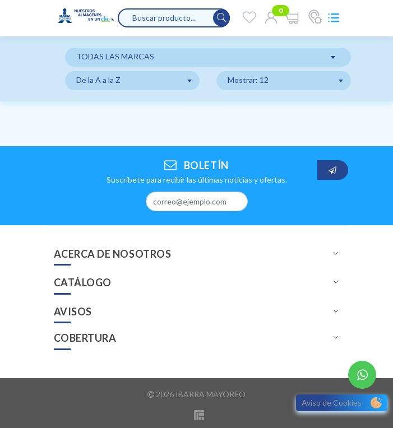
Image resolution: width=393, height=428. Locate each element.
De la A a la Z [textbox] (98, 80)
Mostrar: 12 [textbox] (248, 80)
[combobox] (208, 57)
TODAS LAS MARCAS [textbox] (115, 56)
